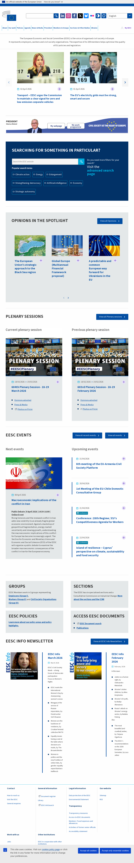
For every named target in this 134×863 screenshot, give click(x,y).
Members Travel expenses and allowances (81, 822)
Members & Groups (61, 28)
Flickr (92, 15)
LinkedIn (62, 15)
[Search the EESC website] (40, 15)
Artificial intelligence (56, 183)
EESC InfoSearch (46, 805)
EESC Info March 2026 (55, 656)
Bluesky (86, 15)
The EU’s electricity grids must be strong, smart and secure (93, 97)
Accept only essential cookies (115, 851)
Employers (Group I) (18, 596)
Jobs (9, 842)
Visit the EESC (12, 799)
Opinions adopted (22, 400)
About (4, 28)
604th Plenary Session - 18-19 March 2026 (30, 389)
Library (40, 800)
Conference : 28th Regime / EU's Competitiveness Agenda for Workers (100, 520)
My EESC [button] (128, 28)
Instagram (68, 15)
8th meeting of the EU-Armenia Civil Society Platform (99, 466)
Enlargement (55, 174)
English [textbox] (112, 16)
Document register (47, 796)
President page (56, 126)
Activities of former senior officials (82, 827)
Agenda (27, 28)
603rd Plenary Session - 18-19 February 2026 (96, 389)
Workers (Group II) (17, 599)
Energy (39, 174)
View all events (115, 435)
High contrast (98, 15)
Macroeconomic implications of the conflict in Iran (34, 502)
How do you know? (53, 2)
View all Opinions (108, 220)
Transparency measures (78, 813)
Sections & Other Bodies (80, 28)
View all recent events (85, 435)
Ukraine (94, 28)
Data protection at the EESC (79, 795)
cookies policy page (51, 849)
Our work (12, 28)
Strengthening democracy (27, 183)
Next (125, 82)
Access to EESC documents (79, 817)
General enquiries (14, 803)
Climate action (22, 174)
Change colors (103, 15)
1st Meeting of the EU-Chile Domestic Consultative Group (100, 491)
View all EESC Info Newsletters (108, 641)
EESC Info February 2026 (118, 658)
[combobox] (120, 15)
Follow (59, 89)
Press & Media (20, 404)
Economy (77, 183)
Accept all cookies (88, 851)
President (48, 28)
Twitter (80, 15)
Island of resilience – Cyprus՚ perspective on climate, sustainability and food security (100, 552)
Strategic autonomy (25, 191)
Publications (83, 628)
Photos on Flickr (24, 409)
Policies (20, 28)
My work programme (75, 126)
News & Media (37, 28)
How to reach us (13, 795)
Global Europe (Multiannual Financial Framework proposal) (61, 268)
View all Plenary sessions (110, 316)
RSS (101, 799)
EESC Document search (89, 623)
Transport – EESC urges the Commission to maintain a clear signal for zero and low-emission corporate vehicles (39, 99)
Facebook (74, 15)
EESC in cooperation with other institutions (50, 843)
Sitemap (103, 795)
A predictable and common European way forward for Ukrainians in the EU (100, 270)
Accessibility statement (78, 831)
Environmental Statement (79, 799)
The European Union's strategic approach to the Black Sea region (26, 266)
